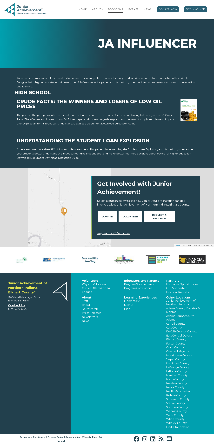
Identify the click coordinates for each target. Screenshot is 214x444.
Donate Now (168, 9)
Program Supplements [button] (139, 284)
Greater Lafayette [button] (177, 351)
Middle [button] (128, 305)
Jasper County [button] (175, 359)
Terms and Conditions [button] (32, 437)
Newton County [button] (176, 383)
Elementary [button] (132, 301)
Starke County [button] (175, 403)
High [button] (127, 309)
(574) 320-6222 (17, 308)
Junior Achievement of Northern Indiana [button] (181, 302)
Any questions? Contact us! (113, 233)
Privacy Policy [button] (55, 437)
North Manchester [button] (178, 391)
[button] (102, 9)
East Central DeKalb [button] (179, 335)
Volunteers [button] (90, 280)
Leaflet (177, 245)
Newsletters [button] (90, 317)
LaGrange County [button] (177, 367)
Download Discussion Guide (118, 123)
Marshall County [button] (176, 375)
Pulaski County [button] (176, 395)
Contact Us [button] (16, 305)
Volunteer (130, 216)
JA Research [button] (90, 309)
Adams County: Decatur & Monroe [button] (183, 310)
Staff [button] (85, 301)
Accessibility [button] (73, 437)
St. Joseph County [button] (178, 399)
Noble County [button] (175, 387)
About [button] (86, 297)
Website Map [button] (89, 437)
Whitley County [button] (176, 423)
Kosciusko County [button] (177, 363)
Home (83, 9)
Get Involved (195, 9)
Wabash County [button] (176, 411)
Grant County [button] (175, 347)
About (96, 9)
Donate (107, 216)
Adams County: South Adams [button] (180, 317)
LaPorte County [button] (176, 371)
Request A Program (159, 217)
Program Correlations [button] (138, 288)
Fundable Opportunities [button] (182, 284)
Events (133, 9)
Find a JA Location (177, 427)
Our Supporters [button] (176, 288)
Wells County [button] (175, 415)
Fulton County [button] (175, 343)
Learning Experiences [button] (140, 297)
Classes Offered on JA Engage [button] (96, 290)
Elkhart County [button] (176, 339)
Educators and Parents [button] (141, 280)
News (148, 9)
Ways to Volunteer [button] (94, 284)
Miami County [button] (175, 379)
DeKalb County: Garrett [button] (181, 331)
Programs (115, 9)
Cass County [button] (174, 327)
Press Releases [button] (91, 312)
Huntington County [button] (179, 355)
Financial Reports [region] (177, 292)
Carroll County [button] (175, 323)
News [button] (85, 320)
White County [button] (175, 419)
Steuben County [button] (177, 407)
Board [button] (86, 305)
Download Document (86, 123)
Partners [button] (172, 280)
